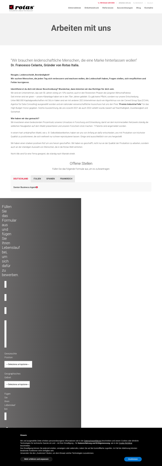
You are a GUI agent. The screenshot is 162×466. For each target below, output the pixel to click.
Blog (138, 8)
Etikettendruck (92, 8)
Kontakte (149, 8)
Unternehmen (74, 8)
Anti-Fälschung (49, 406)
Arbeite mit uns (87, 412)
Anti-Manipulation (50, 409)
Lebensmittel (10, 415)
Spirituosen (10, 412)
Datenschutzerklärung (128, 416)
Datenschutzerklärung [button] (92, 441)
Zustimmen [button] (133, 459)
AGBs (123, 423)
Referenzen (108, 8)
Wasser (8, 406)
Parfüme (9, 421)
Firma (84, 400)
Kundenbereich (138, 3)
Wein (8, 400)
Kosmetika (9, 418)
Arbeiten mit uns (125, 3)
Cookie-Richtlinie (143, 416)
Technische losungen (51, 403)
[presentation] (61, 355)
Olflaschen (9, 403)
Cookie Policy (125, 419)
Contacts (85, 415)
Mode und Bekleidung (13, 427)
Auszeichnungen (125, 8)
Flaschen (47, 412)
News (84, 409)
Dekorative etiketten (50, 400)
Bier (7, 409)
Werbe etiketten (49, 415)
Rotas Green (86, 406)
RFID (46, 418)
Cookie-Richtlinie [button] (125, 443)
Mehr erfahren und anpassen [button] (36, 459)
